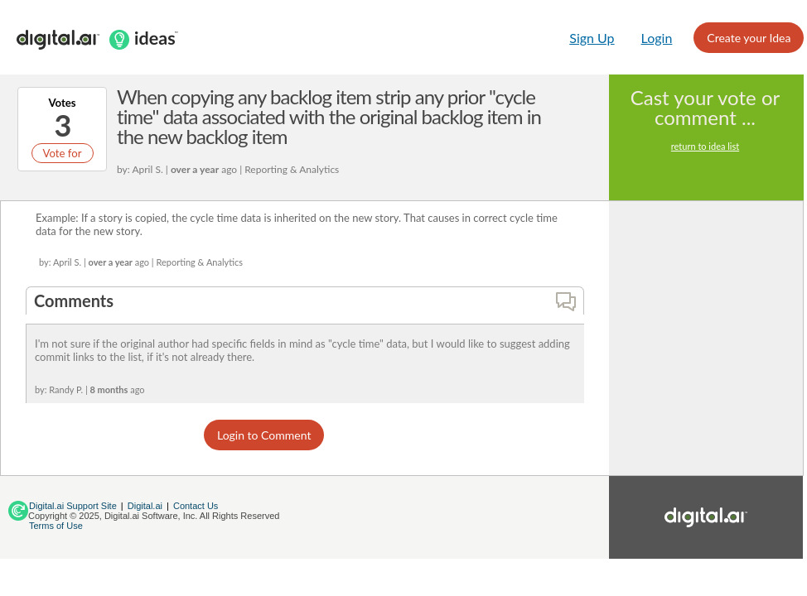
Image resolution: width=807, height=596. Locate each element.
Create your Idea (748, 38)
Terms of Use (56, 526)
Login (657, 38)
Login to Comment (264, 435)
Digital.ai (145, 506)
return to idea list (705, 146)
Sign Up (591, 38)
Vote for (61, 153)
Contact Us (195, 506)
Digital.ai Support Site (73, 506)
